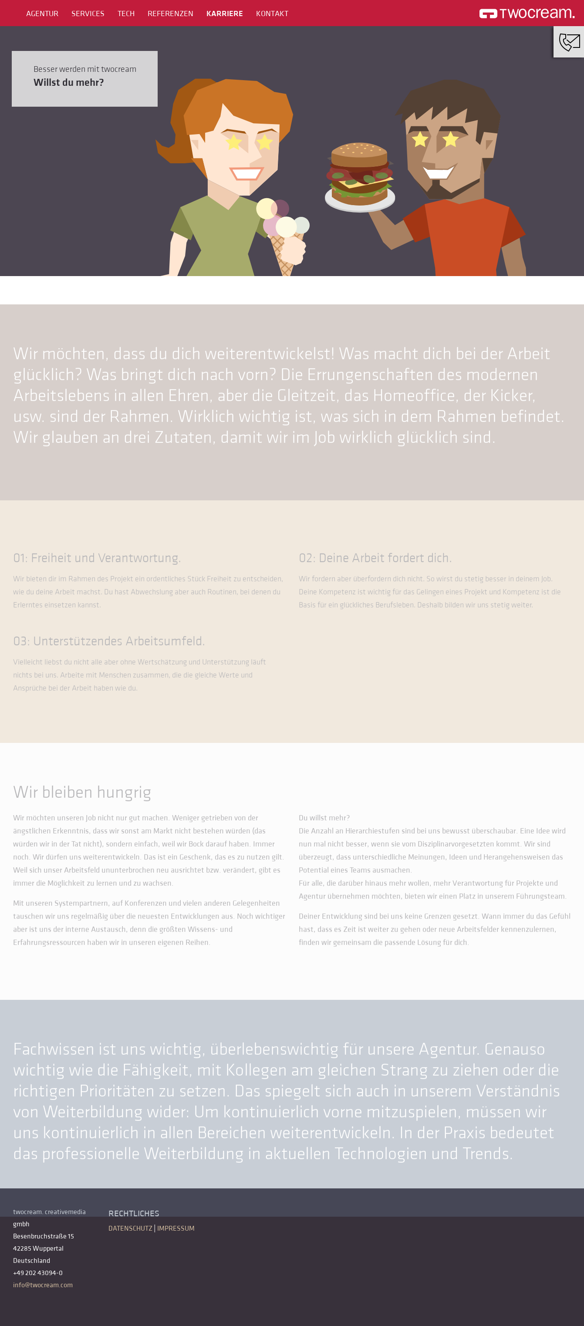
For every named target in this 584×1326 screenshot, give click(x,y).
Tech (126, 14)
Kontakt (272, 14)
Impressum (176, 1228)
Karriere (224, 14)
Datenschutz (130, 1228)
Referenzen (170, 14)
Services (88, 14)
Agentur (42, 14)
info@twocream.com (43, 1285)
